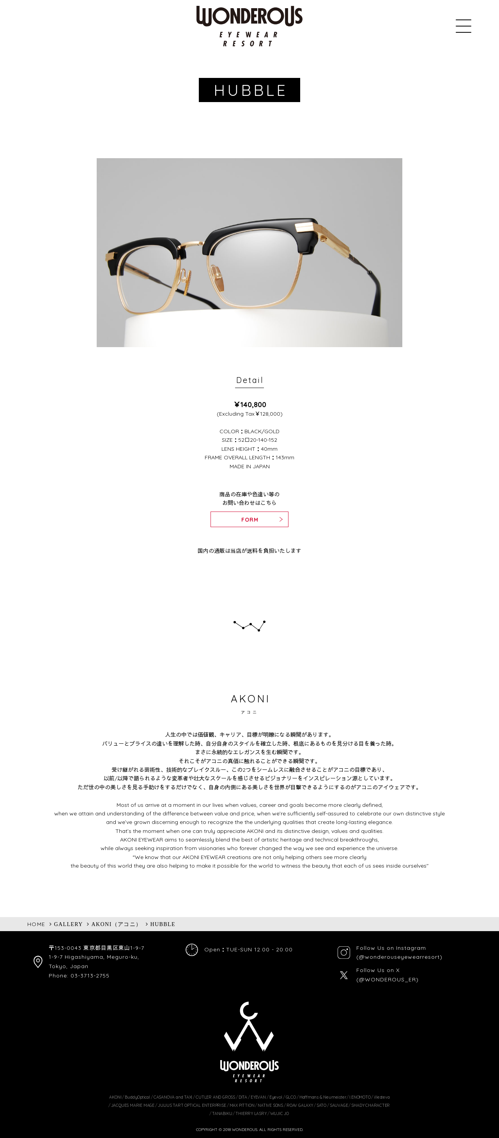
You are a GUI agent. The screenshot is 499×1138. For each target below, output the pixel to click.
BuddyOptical (137, 1097)
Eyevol (275, 1097)
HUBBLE (162, 924)
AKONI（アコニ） (117, 924)
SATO (321, 1105)
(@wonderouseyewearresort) (399, 956)
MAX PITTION (242, 1105)
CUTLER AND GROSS (215, 1097)
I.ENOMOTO (359, 1097)
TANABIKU (222, 1113)
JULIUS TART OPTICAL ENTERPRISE (192, 1105)
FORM (249, 519)
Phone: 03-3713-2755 (79, 975)
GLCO (291, 1097)
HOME (36, 924)
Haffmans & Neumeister (322, 1097)
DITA (243, 1097)
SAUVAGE (339, 1105)
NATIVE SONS (270, 1105)
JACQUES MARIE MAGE (132, 1105)
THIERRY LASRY (250, 1113)
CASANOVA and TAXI (173, 1097)
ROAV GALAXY (300, 1105)
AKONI (115, 1097)
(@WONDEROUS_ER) (387, 979)
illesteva (381, 1097)
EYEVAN (258, 1097)
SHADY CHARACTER (370, 1105)
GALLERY (68, 924)
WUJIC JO (279, 1113)
